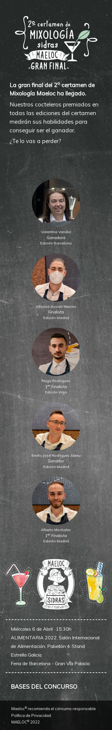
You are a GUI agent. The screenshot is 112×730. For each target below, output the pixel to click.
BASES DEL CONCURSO (44, 686)
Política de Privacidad (31, 715)
